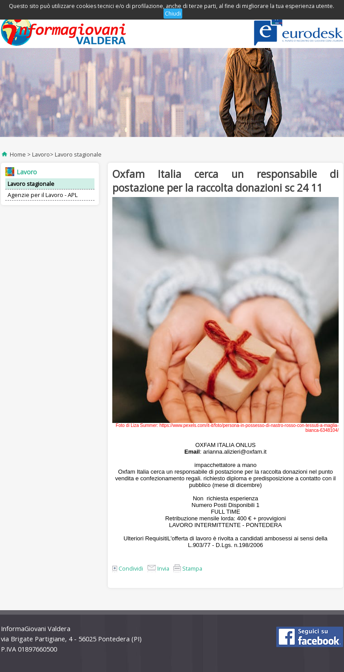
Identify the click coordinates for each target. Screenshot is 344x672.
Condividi (127, 568)
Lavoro (41, 154)
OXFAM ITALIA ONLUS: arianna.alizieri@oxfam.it (225, 448)
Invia (158, 568)
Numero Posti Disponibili (224, 505)
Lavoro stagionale (78, 154)
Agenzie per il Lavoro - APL (43, 195)
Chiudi (173, 13)
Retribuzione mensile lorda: (201, 518)
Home (18, 154)
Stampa (187, 568)
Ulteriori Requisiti (145, 538)
